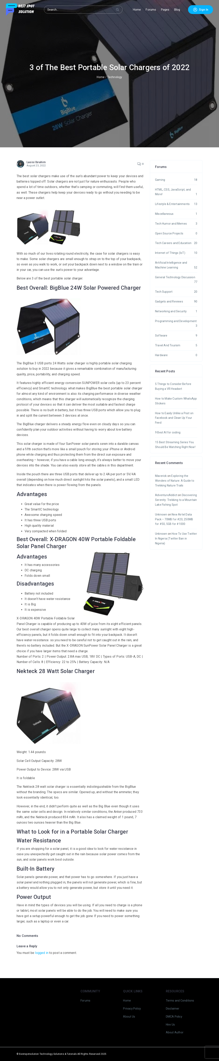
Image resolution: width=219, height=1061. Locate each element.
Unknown (161, 514)
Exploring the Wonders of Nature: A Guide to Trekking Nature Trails (174, 480)
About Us (129, 1016)
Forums (151, 9)
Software (176, 335)
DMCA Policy (174, 1016)
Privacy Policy (132, 1008)
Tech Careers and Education (176, 243)
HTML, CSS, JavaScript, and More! (176, 192)
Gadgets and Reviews (176, 301)
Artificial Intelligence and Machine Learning (176, 265)
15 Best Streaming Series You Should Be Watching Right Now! (175, 445)
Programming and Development (176, 324)
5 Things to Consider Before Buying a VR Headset (173, 386)
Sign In (200, 9)
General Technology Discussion (176, 280)
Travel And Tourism (176, 345)
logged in (41, 953)
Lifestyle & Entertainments (176, 204)
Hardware (176, 355)
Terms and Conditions (180, 1000)
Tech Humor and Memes (176, 223)
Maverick (161, 475)
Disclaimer (172, 1008)
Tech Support (176, 291)
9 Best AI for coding (167, 432)
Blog (177, 9)
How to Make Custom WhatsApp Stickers (176, 401)
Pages (165, 9)
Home (137, 9)
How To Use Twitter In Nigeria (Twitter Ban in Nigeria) (176, 538)
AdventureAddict (166, 495)
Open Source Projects (176, 233)
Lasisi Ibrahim (36, 162)
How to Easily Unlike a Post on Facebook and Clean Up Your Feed (174, 418)
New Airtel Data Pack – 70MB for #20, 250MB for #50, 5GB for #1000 (174, 519)
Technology (114, 77)
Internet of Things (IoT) (176, 253)
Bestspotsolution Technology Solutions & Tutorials (48, 1054)
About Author (174, 1032)
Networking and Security (176, 311)
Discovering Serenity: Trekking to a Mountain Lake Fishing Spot (176, 499)
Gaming (176, 180)
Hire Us (170, 1024)
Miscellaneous (176, 214)
